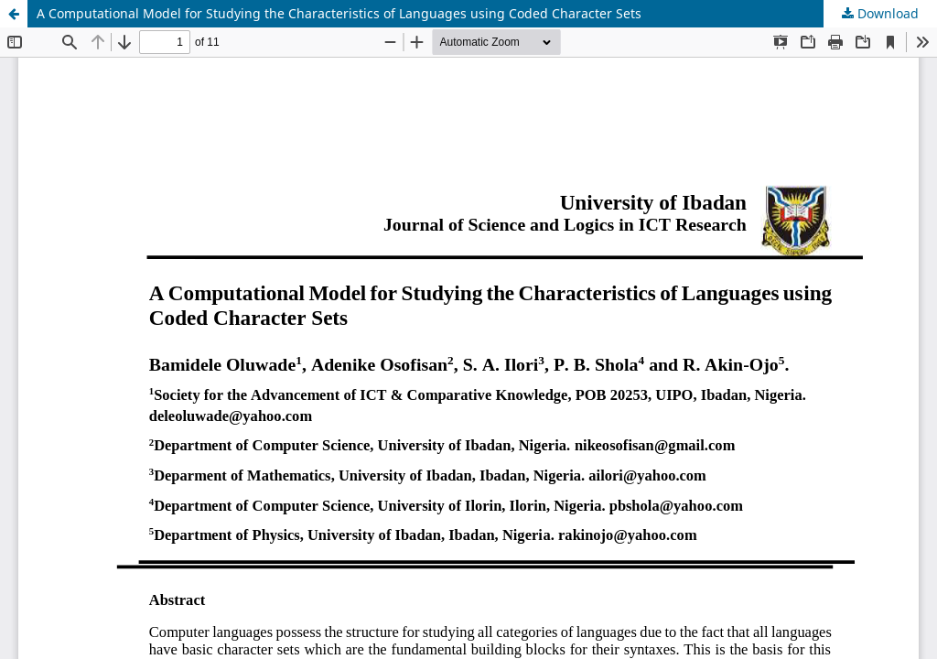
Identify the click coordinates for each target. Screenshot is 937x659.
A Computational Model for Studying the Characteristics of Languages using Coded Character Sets (339, 13)
